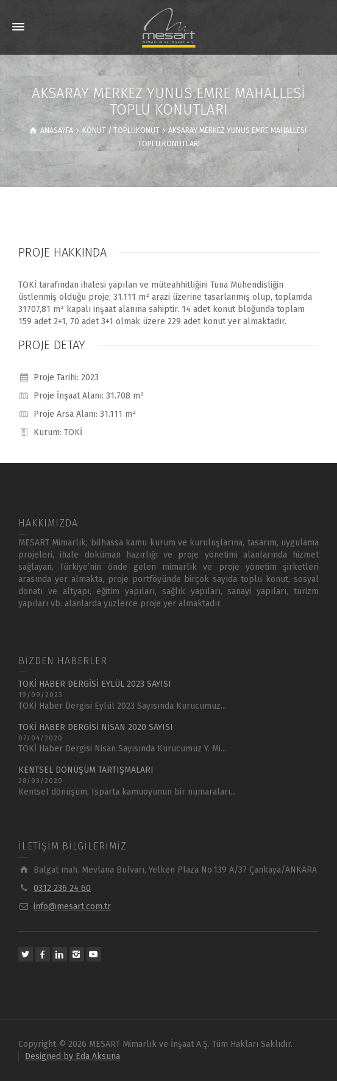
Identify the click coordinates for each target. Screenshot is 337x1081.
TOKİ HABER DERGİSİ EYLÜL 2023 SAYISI (94, 684)
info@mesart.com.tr (72, 906)
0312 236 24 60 (62, 888)
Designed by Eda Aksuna (72, 1056)
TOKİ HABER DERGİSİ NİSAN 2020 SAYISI (95, 727)
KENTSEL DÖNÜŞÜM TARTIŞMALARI (86, 770)
